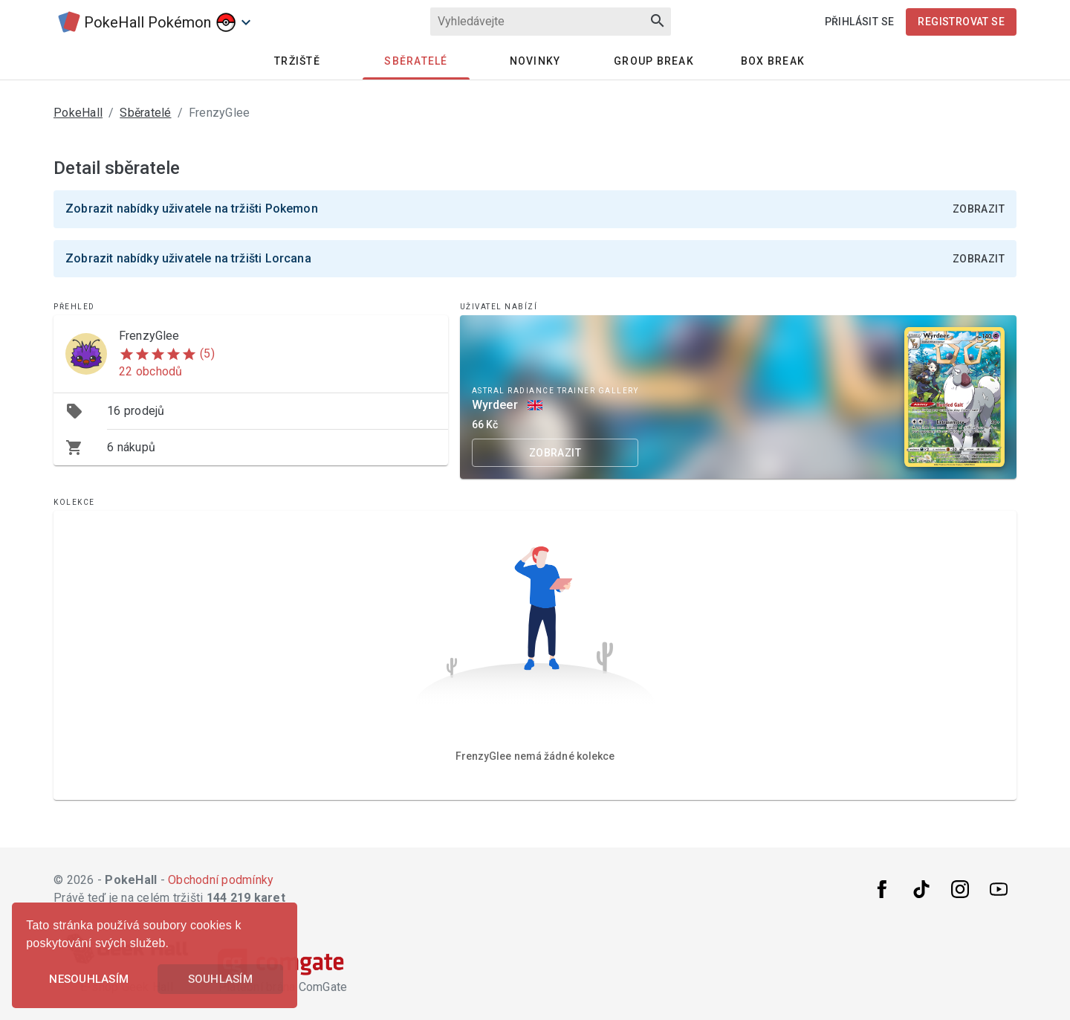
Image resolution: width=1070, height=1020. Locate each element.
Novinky (535, 61)
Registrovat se (961, 22)
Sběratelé (415, 61)
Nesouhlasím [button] (89, 979)
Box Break (773, 61)
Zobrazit (979, 209)
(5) (207, 353)
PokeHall (78, 113)
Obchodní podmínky (220, 880)
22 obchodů (151, 371)
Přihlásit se (860, 22)
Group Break (654, 61)
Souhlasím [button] (220, 979)
